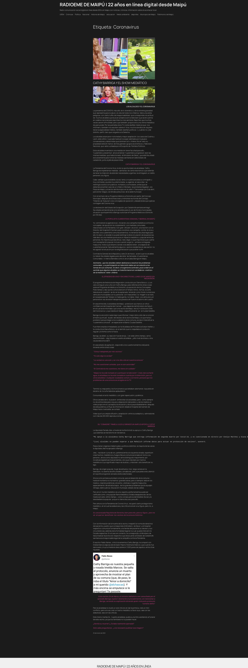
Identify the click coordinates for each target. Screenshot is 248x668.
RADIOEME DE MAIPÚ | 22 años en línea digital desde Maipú (123, 4)
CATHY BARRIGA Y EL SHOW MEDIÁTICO (120, 83)
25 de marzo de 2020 (99, 633)
